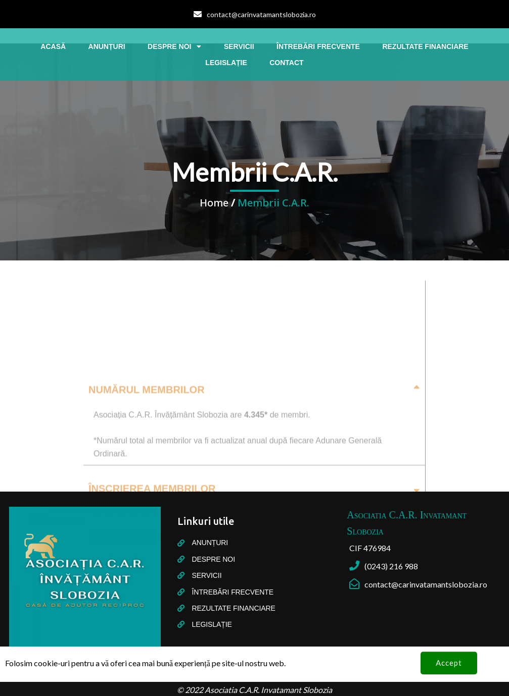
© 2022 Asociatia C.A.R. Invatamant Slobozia (254, 689)
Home (214, 202)
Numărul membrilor (146, 472)
